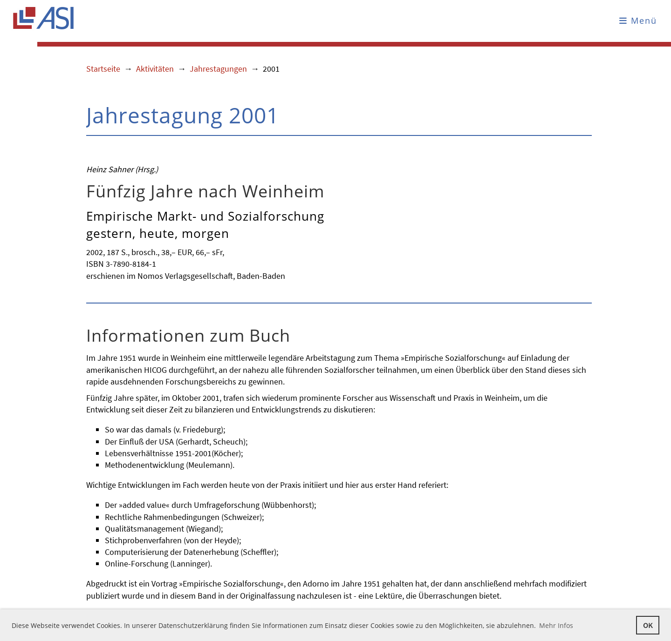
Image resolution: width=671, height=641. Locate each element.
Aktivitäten (155, 68)
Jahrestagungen (218, 68)
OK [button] (647, 625)
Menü (638, 20)
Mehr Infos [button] (556, 625)
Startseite (103, 68)
